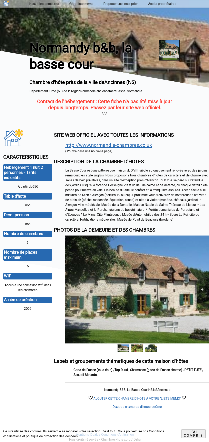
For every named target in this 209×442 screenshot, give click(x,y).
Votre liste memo (81, 4)
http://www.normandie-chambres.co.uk (108, 145)
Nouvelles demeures (44, 4)
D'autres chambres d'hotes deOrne (137, 407)
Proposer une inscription (120, 4)
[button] (202, 289)
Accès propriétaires (162, 4)
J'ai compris (193, 434)
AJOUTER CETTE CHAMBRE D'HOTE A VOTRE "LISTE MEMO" (137, 398)
